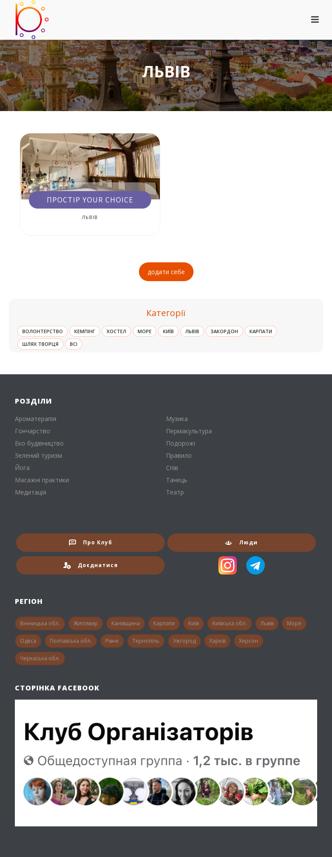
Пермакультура (189, 431)
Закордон (224, 331)
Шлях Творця (40, 344)
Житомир (85, 623)
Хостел (116, 331)
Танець (176, 480)
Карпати (260, 331)
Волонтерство (42, 331)
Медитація (30, 492)
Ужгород (184, 640)
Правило (179, 456)
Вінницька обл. (40, 623)
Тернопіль (145, 640)
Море (145, 331)
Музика (177, 419)
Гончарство (32, 431)
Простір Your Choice (90, 200)
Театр (175, 492)
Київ (168, 331)
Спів (172, 468)
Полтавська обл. (71, 640)
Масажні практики (42, 480)
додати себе (166, 272)
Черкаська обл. (40, 658)
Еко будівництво (39, 443)
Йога (22, 468)
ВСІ (73, 344)
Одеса (28, 640)
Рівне (112, 640)
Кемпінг (84, 331)
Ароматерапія (35, 419)
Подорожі (180, 443)
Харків (217, 640)
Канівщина (125, 623)
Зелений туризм (38, 456)
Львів (90, 217)
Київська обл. (229, 623)
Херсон (248, 640)
